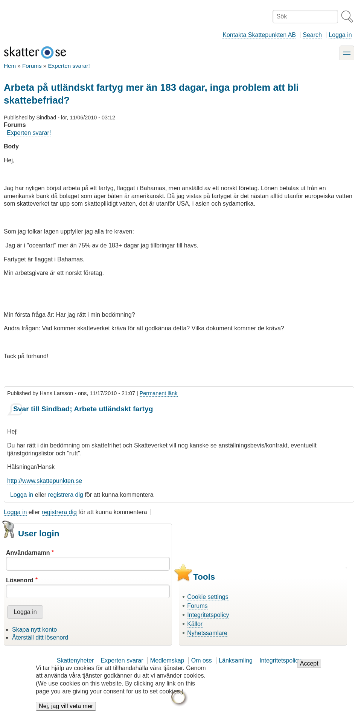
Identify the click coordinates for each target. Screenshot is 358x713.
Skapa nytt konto (34, 629)
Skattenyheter (75, 660)
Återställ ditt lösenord (40, 637)
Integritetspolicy (208, 615)
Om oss (201, 660)
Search (312, 35)
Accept (309, 667)
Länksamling (236, 660)
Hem (10, 66)
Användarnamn (28, 553)
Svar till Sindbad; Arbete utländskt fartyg (83, 409)
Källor (195, 624)
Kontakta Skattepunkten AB (259, 35)
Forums (31, 66)
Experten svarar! (69, 66)
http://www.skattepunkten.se (44, 481)
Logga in (340, 35)
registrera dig (65, 495)
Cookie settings (207, 597)
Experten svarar (122, 660)
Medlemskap (167, 660)
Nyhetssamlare (207, 633)
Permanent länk (159, 393)
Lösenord (20, 580)
